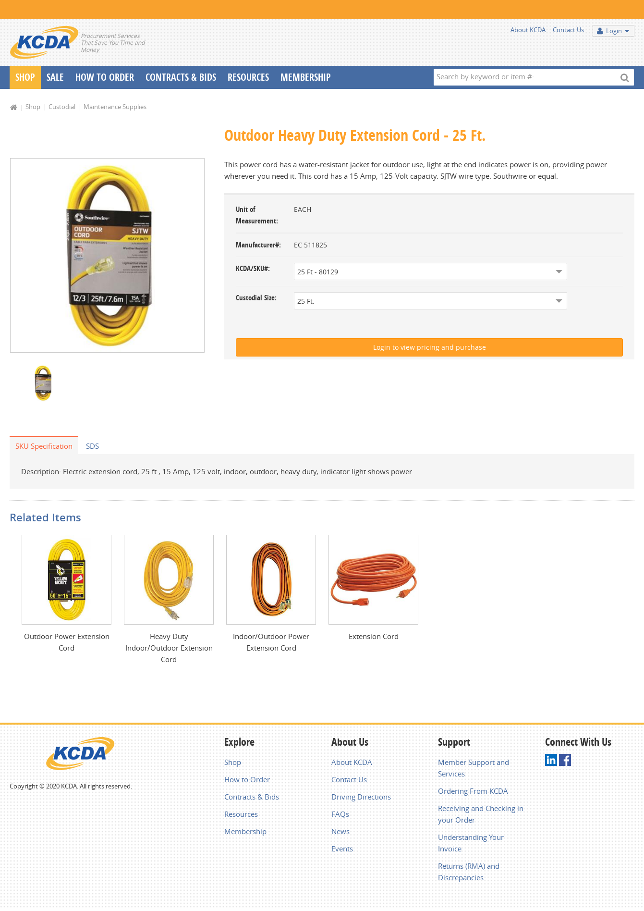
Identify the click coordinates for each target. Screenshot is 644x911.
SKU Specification (44, 446)
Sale (55, 77)
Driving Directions (361, 796)
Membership (305, 77)
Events (342, 848)
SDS (92, 446)
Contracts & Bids (181, 77)
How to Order (247, 779)
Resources (248, 77)
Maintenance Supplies (115, 106)
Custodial (62, 106)
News (340, 831)
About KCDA (528, 29)
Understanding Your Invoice (471, 842)
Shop (25, 77)
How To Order (104, 77)
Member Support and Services (473, 767)
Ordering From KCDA (473, 791)
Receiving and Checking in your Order (480, 814)
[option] (107, 255)
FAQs (340, 814)
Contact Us (568, 29)
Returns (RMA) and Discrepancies (468, 871)
